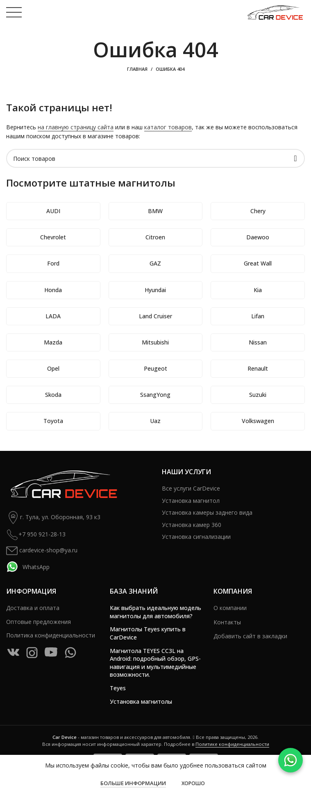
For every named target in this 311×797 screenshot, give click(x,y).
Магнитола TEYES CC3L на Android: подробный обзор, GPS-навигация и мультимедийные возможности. (155, 663)
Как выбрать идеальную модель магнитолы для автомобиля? (155, 612)
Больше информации (133, 783)
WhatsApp (28, 567)
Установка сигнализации (196, 536)
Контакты (227, 622)
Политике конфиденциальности (232, 744)
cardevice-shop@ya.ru (41, 550)
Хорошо (193, 783)
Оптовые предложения (38, 622)
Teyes (118, 688)
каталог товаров (168, 127)
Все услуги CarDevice (191, 488)
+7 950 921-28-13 (36, 535)
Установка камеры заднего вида (207, 512)
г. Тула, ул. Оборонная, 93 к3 (53, 518)
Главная (137, 69)
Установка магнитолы (141, 701)
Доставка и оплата (32, 608)
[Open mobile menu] (14, 12)
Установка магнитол (191, 500)
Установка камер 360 (191, 525)
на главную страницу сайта (76, 127)
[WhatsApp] (290, 760)
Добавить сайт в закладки (250, 636)
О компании (230, 608)
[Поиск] (155, 158)
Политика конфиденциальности (50, 635)
